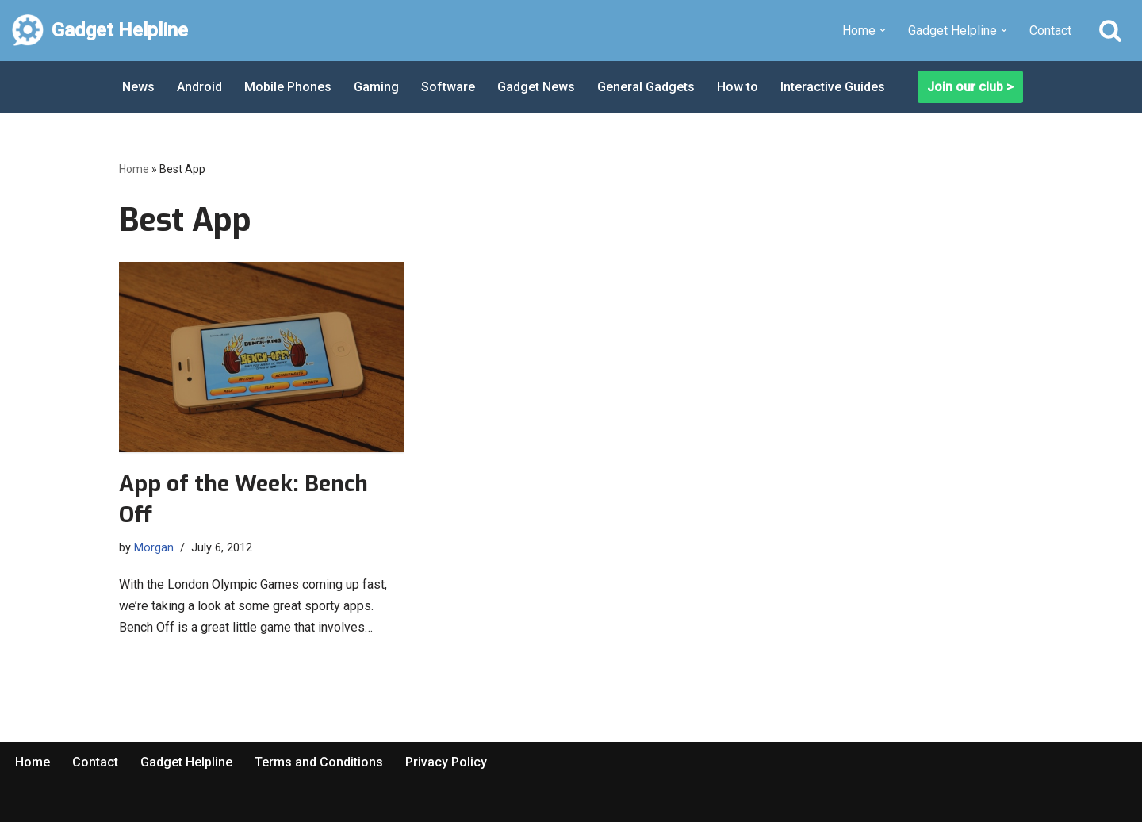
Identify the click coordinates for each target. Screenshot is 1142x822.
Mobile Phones (287, 86)
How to (737, 86)
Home (134, 169)
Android (199, 86)
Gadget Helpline (186, 762)
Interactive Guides (832, 86)
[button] (882, 30)
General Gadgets (646, 86)
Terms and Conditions (319, 762)
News (138, 86)
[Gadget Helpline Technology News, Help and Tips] (100, 30)
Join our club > (970, 86)
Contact (1050, 30)
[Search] (1110, 30)
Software (448, 86)
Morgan (154, 548)
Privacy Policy (446, 762)
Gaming (376, 86)
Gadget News (536, 86)
